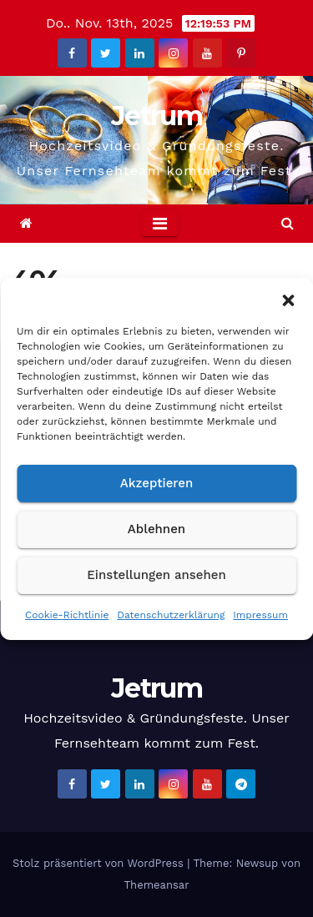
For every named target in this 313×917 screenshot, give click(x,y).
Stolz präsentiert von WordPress (100, 863)
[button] (288, 298)
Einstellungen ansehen (156, 574)
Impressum (260, 615)
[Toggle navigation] (160, 223)
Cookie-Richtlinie (67, 615)
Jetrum (156, 115)
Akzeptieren (157, 483)
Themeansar (156, 885)
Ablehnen (156, 529)
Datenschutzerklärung (171, 615)
